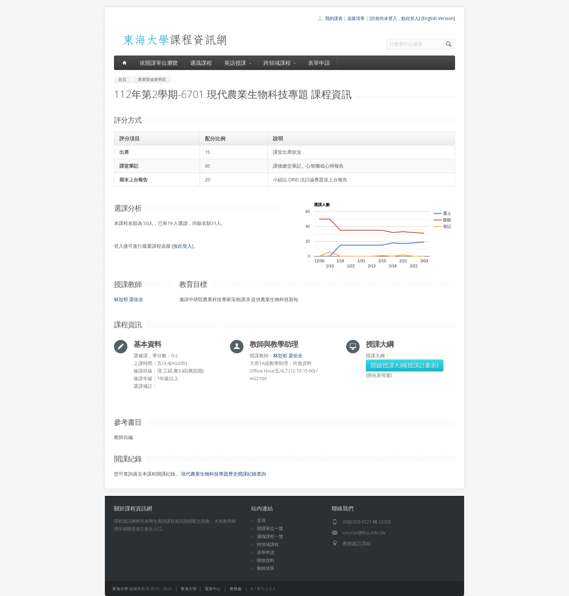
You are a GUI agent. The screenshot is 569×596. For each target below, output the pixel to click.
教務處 (236, 588)
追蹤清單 (356, 18)
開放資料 (265, 560)
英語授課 (237, 62)
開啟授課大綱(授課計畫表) (404, 365)
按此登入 (182, 246)
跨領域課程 (279, 62)
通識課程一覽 (270, 536)
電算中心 (213, 588)
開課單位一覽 (270, 528)
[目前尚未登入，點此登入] (394, 18)
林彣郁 (121, 299)
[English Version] (438, 18)
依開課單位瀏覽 (159, 62)
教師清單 (265, 568)
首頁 (261, 520)
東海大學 (120, 588)
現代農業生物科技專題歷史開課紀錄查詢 (223, 473)
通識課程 (201, 62)
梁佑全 (136, 299)
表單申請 (319, 62)
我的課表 (334, 18)
